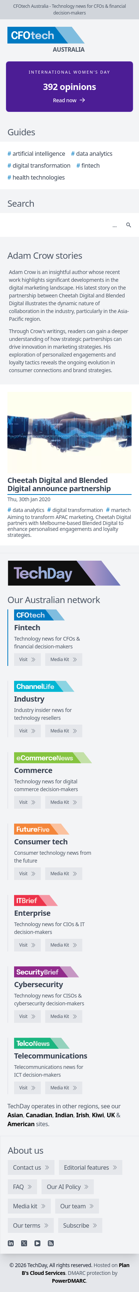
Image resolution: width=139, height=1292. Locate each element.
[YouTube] (37, 1243)
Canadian (39, 1115)
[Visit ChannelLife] (27, 731)
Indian (64, 1115)
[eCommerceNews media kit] (63, 802)
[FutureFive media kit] (63, 873)
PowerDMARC (69, 1280)
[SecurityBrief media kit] (63, 1016)
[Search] (62, 225)
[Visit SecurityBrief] (27, 1016)
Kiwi (98, 1115)
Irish (82, 1115)
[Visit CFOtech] (27, 659)
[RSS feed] (51, 1243)
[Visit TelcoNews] (27, 1088)
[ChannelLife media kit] (63, 731)
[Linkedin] (11, 1243)
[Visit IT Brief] (27, 945)
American (20, 1124)
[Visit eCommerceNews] (27, 802)
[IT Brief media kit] (63, 945)
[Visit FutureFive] (27, 873)
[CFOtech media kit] (63, 659)
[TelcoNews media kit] (63, 1088)
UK (111, 1115)
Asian (15, 1115)
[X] (24, 1243)
